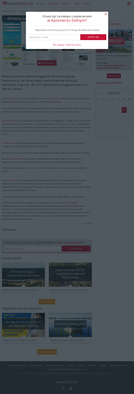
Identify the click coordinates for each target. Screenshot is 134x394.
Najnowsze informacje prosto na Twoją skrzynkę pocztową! (67, 29)
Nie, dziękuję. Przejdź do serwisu (67, 44)
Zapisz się (93, 37)
